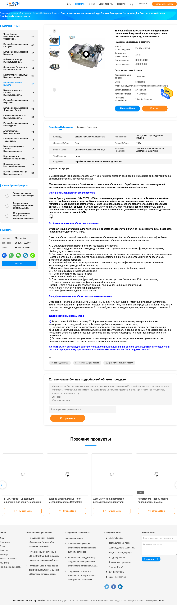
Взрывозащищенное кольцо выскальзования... (19, 148)
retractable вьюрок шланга (19, 83)
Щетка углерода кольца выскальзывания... (19, 173)
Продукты (5, 542)
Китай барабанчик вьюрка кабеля (29, 600)
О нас (2, 546)
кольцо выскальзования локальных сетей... (19, 109)
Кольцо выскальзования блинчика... (19, 53)
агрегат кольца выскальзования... (19, 132)
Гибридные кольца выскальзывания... (19, 60)
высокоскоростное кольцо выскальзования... (19, 92)
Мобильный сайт (8, 558)
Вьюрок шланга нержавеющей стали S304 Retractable (23, 205)
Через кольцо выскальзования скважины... (19, 36)
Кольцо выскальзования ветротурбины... (19, 124)
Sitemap (4, 554)
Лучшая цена (127, 108)
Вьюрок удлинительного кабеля (119, 363)
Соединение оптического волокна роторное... (19, 68)
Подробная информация (61, 127)
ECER (161, 600)
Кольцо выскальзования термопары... (19, 139)
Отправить (67, 418)
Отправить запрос (164, 4)
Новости (4, 550)
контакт (19, 263)
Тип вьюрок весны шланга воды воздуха (23, 194)
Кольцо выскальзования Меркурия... (19, 101)
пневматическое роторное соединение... (19, 165)
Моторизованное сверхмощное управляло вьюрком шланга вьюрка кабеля (24, 215)
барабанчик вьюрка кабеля (87, 363)
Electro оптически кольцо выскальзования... (19, 76)
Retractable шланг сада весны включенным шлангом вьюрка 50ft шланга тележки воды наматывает (44, 570)
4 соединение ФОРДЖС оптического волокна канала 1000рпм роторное (82, 547)
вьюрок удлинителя (59, 363)
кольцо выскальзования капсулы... (19, 45)
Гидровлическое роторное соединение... (19, 157)
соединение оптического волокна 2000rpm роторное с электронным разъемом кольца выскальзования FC (82, 576)
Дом (2, 538)
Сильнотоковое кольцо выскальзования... (19, 116)
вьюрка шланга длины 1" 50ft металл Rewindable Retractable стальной (65, 502)
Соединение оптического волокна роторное (77, 535)
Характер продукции (87, 127)
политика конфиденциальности (10, 565)
